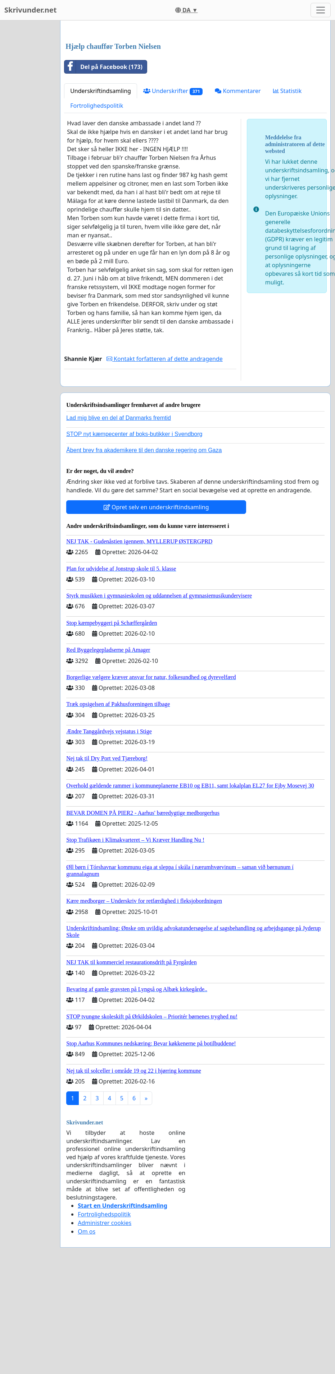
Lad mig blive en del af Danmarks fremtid (118, 518)
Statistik (287, 191)
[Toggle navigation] (321, 10)
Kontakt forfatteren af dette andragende (165, 459)
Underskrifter (173, 191)
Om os (86, 1332)
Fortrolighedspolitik (96, 206)
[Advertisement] (192, 82)
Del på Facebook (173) (103, 167)
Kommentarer (238, 191)
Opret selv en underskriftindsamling (156, 608)
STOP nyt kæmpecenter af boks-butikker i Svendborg (134, 535)
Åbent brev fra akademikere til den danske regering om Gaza (144, 551)
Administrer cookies (104, 1323)
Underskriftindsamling (100, 191)
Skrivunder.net (30, 10)
